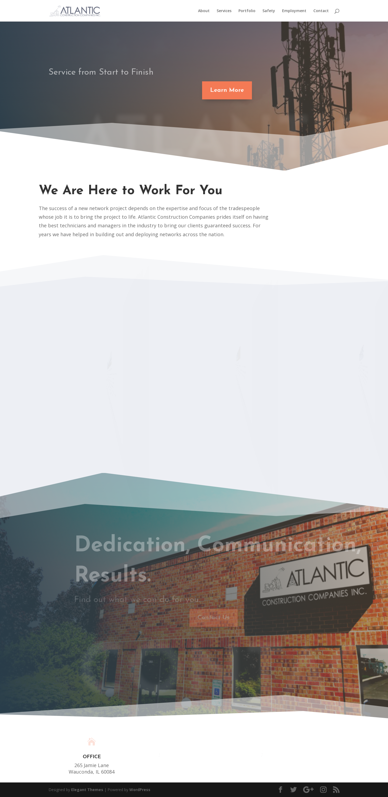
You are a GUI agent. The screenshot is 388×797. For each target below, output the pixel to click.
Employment (294, 11)
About (204, 11)
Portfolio (246, 11)
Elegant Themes (87, 789)
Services (224, 11)
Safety (268, 11)
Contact (321, 11)
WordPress (139, 789)
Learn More (223, 90)
